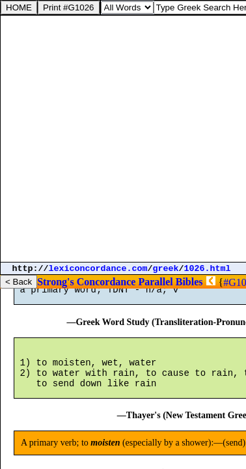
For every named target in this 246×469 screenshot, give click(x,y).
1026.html (207, 269)
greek (166, 269)
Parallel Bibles (170, 281)
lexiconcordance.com (98, 269)
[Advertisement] (123, 139)
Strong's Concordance (86, 281)
